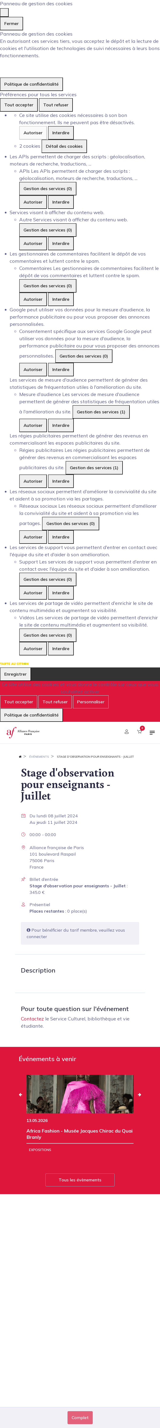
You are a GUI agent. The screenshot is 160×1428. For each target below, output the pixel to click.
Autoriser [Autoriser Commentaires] (33, 299)
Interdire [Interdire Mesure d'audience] (60, 425)
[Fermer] (4, 12)
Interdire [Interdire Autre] (60, 243)
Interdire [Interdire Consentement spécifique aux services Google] (60, 369)
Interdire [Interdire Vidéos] (60, 648)
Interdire (60, 132)
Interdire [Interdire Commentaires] (60, 299)
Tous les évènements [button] (80, 1180)
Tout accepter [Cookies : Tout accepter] (18, 105)
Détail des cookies (64, 146)
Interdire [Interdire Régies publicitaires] (60, 481)
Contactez (32, 1019)
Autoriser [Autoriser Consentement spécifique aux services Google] (33, 369)
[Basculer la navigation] (152, 734)
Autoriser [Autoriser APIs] (33, 202)
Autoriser (33, 132)
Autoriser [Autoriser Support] (33, 593)
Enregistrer (15, 674)
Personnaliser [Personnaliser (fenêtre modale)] (91, 701)
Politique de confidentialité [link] (31, 84)
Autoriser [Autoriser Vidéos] (33, 648)
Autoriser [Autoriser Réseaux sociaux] (33, 537)
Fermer (11, 23)
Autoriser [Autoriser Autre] (33, 243)
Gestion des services (48, 188)
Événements (39, 756)
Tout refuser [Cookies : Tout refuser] (55, 105)
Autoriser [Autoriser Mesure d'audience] (33, 425)
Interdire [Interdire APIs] (60, 202)
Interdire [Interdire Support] (60, 593)
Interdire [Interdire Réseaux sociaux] (60, 537)
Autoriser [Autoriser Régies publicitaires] (33, 481)
